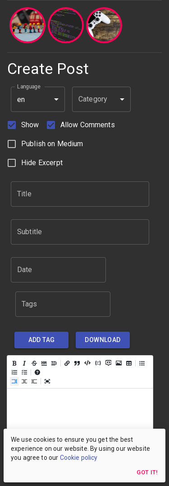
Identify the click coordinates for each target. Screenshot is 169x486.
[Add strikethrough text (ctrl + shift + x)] (34, 363)
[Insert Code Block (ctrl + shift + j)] (98, 362)
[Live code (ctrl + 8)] (24, 381)
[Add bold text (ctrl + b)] (14, 363)
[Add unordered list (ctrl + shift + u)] (141, 363)
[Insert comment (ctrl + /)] (108, 362)
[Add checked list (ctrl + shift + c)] (24, 372)
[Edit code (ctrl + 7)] (14, 381)
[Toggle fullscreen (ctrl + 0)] (47, 381)
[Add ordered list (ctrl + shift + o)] (14, 372)
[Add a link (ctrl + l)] (67, 363)
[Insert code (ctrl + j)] (87, 362)
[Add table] (128, 363)
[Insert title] (54, 363)
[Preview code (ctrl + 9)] (34, 381)
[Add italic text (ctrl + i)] (24, 363)
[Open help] (37, 372)
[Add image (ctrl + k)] (118, 362)
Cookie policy (79, 457)
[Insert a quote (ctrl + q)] (77, 363)
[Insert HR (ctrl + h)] (44, 363)
